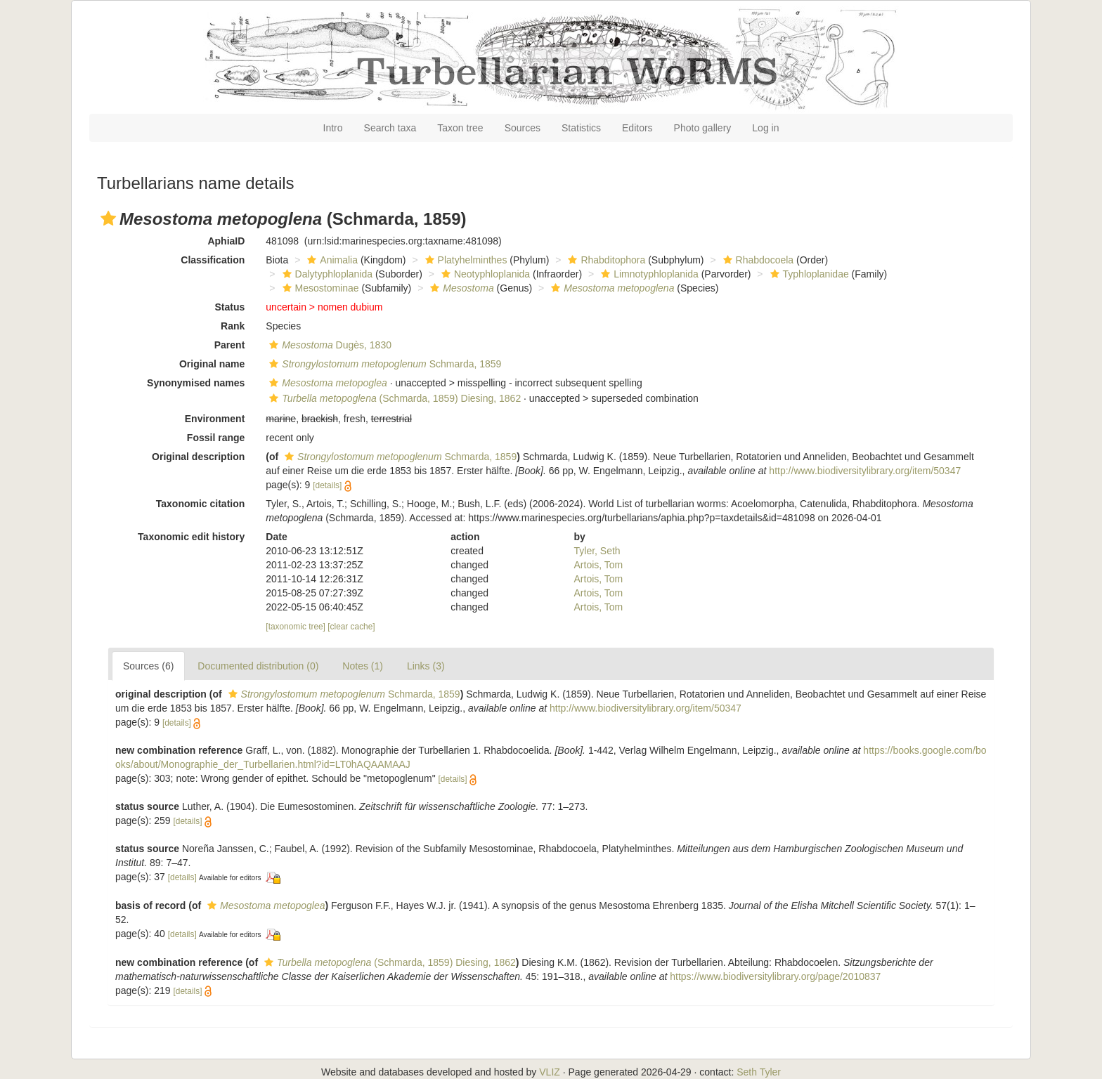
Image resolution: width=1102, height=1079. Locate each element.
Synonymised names (196, 382)
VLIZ (549, 1072)
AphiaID (226, 241)
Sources (522, 127)
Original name (212, 364)
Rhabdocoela (757, 260)
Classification (213, 260)
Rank (233, 326)
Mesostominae (319, 288)
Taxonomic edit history (191, 536)
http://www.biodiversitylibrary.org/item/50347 (865, 470)
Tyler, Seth (597, 550)
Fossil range (216, 437)
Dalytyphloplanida (326, 274)
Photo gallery (703, 127)
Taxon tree (460, 127)
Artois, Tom (598, 564)
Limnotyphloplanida (648, 274)
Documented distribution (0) (257, 666)
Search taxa (390, 127)
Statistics (581, 127)
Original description (198, 456)
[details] (327, 485)
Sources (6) (148, 666)
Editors (637, 127)
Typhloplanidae (808, 274)
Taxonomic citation (200, 503)
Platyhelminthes (464, 260)
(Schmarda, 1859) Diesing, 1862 (393, 398)
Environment (215, 418)
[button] (108, 218)
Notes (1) (362, 666)
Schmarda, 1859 (383, 364)
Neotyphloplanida (484, 274)
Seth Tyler (759, 1072)
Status (230, 307)
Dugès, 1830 (328, 345)
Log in (765, 127)
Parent (229, 345)
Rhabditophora (604, 260)
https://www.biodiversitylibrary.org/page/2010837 (775, 976)
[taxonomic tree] (295, 627)
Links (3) (426, 666)
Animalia (331, 260)
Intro (333, 127)
